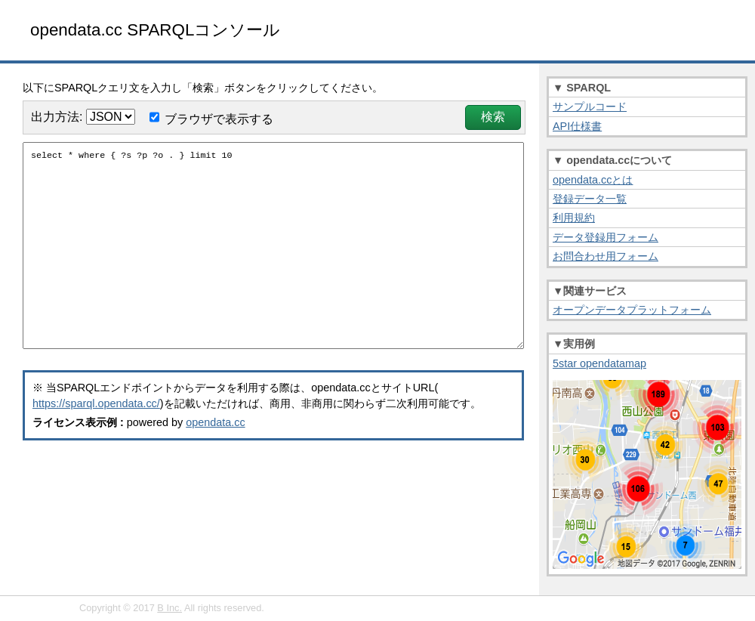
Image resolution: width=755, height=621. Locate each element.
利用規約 (574, 218)
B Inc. (169, 607)
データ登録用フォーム (605, 237)
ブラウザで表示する (219, 119)
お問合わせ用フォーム (605, 256)
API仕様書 (577, 126)
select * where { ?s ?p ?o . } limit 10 (273, 259)
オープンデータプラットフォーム (632, 310)
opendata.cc (215, 449)
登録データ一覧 (590, 199)
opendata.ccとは (593, 180)
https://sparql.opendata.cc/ (96, 431)
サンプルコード (590, 106)
